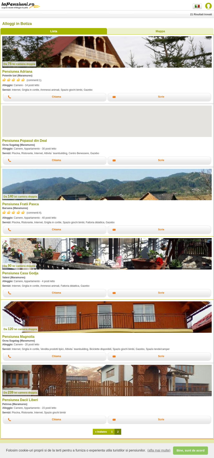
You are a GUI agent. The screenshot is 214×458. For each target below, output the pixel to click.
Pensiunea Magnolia (18, 336)
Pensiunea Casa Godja (20, 273)
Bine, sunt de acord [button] (191, 450)
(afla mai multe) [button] (158, 450)
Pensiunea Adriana (17, 71)
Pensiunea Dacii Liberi (20, 400)
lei (19, 64)
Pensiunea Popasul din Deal (24, 140)
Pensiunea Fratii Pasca (20, 204)
